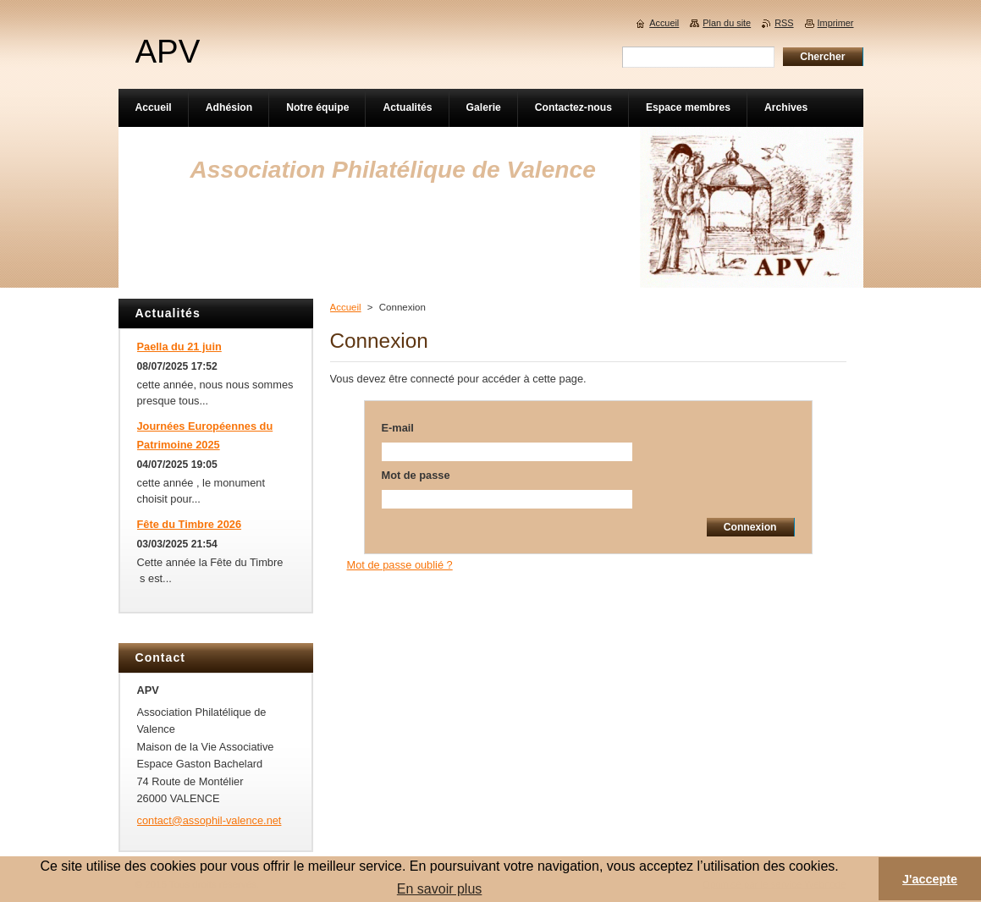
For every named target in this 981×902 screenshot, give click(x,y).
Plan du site (727, 23)
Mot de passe (416, 475)
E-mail (398, 427)
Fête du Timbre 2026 (189, 524)
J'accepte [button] (929, 879)
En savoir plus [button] (439, 889)
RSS (783, 23)
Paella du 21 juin (179, 346)
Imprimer (836, 23)
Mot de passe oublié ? (400, 564)
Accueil (345, 307)
